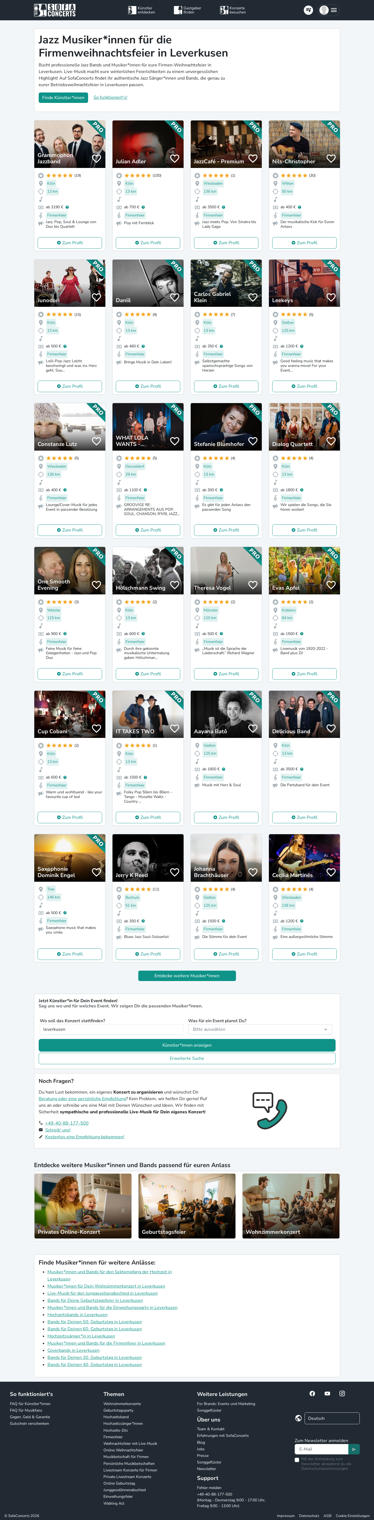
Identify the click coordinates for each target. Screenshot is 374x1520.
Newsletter (206, 1468)
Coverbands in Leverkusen (73, 1350)
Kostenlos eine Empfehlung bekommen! (84, 1137)
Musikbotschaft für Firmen (126, 1456)
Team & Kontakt (210, 1429)
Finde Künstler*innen (63, 98)
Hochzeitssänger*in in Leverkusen (81, 1336)
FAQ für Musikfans (26, 1410)
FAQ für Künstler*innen (30, 1403)
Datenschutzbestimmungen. (325, 1468)
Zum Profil (72, 243)
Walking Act (113, 1503)
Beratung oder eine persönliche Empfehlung (82, 1099)
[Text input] (322, 1449)
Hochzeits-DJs (115, 1430)
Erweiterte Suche (187, 1058)
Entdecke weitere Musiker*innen (187, 976)
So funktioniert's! (110, 97)
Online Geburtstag (119, 1483)
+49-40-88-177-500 (67, 1123)
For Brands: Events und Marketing (226, 1403)
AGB (327, 1515)
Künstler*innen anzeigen (187, 1045)
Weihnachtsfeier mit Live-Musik (130, 1443)
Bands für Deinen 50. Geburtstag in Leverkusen (94, 1322)
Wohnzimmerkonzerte (122, 1403)
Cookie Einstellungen (353, 1515)
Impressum (286, 1515)
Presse (203, 1455)
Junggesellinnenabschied (124, 1490)
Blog (201, 1442)
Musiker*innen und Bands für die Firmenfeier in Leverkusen (106, 1343)
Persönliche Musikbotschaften (129, 1463)
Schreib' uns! (58, 1130)
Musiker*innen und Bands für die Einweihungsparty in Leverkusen (112, 1308)
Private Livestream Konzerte (127, 1476)
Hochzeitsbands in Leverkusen (77, 1315)
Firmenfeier (113, 1437)
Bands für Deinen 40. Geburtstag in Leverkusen (94, 1365)
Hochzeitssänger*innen (123, 1423)
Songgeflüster (209, 1410)
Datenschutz (309, 1515)
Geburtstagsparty (118, 1410)
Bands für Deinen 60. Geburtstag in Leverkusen (94, 1329)
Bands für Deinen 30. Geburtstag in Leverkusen (94, 1358)
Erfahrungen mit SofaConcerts (223, 1435)
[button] (328, 10)
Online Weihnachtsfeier (123, 1450)
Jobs (201, 1449)
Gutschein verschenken (29, 1423)
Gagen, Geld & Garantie (30, 1417)
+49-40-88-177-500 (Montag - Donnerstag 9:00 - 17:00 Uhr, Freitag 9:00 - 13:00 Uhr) (231, 1500)
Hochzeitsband (116, 1417)
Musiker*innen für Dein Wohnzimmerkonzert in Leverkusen (106, 1286)
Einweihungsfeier (118, 1496)
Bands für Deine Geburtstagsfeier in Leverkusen (95, 1300)
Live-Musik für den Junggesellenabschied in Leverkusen (102, 1293)
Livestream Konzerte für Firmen (130, 1470)
